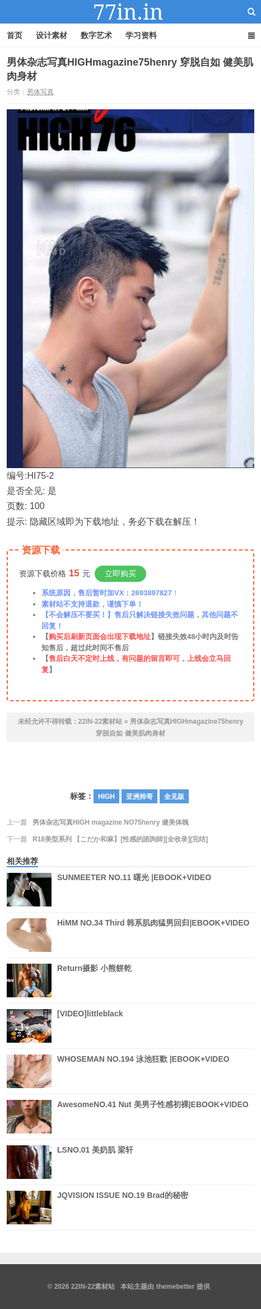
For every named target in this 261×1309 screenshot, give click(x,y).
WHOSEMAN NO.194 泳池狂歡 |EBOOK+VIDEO (143, 1071)
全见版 (174, 797)
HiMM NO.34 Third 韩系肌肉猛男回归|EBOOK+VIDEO (153, 935)
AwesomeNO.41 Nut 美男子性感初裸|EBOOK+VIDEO (153, 1117)
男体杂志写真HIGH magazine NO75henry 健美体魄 (110, 822)
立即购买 (120, 573)
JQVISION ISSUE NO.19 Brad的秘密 (122, 1207)
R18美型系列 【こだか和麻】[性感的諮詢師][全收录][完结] (120, 839)
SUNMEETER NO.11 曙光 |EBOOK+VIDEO (134, 889)
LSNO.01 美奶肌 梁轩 (95, 1162)
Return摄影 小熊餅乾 (94, 980)
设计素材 (51, 35)
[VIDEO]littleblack (90, 1026)
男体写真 (40, 92)
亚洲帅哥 (139, 797)
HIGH (106, 797)
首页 (14, 35)
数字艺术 (96, 35)
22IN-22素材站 (130, 12)
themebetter (175, 1287)
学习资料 (141, 35)
